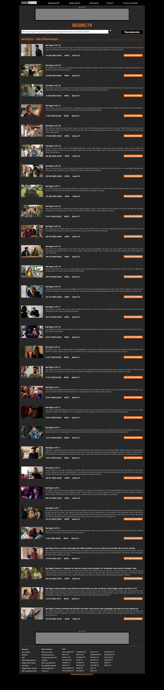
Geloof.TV (66, 665)
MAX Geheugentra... (29, 660)
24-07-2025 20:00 (54, 297)
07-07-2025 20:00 (53, 519)
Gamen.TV (66, 663)
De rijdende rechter (49, 665)
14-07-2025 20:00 (53, 438)
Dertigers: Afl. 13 (53, 266)
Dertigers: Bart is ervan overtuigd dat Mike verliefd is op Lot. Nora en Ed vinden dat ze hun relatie (90, 548)
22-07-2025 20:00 (53, 337)
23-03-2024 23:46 (54, 619)
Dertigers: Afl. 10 (53, 327)
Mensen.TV (80, 665)
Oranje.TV (94, 663)
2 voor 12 (45, 671)
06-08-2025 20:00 (54, 156)
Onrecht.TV (94, 660)
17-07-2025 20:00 (53, 377)
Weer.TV (107, 663)
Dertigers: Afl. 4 (52, 447)
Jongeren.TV (81, 652)
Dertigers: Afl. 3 (52, 467)
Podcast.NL (94, 3)
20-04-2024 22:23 (54, 578)
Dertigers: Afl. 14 (53, 246)
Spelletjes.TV (109, 654)
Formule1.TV (66, 660)
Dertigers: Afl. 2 (52, 488)
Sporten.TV (108, 657)
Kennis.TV (80, 654)
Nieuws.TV (94, 657)
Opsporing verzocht (49, 657)
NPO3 (67, 55)
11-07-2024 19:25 (53, 538)
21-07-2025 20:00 (53, 357)
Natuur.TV (94, 652)
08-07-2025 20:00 (54, 498)
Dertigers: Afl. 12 (52, 286)
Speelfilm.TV (109, 652)
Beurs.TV (65, 654)
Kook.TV (79, 660)
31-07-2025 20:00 (53, 216)
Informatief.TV (68, 671)
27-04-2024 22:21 (53, 558)
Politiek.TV (94, 665)
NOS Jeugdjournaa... (30, 671)
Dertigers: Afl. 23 (53, 65)
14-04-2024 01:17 (53, 598)
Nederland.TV (74, 3)
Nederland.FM (53, 3)
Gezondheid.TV (68, 668)
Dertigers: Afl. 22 (53, 85)
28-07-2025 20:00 (53, 277)
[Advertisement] (82, 14)
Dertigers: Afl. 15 (53, 226)
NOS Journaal (47, 652)
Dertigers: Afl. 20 (53, 125)
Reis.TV (93, 668)
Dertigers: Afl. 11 (52, 307)
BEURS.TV (82, 25)
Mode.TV (79, 668)
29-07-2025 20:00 (53, 256)
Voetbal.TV (108, 660)
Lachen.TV (80, 663)
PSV (23, 657)
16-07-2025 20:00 (53, 397)
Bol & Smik (26, 652)
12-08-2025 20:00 (53, 95)
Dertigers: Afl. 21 (52, 105)
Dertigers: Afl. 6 (52, 407)
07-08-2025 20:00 (54, 136)
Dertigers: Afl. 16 (53, 206)
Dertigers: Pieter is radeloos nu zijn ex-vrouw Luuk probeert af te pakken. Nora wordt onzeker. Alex (90, 568)
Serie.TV (76, 55)
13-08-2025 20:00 (53, 75)
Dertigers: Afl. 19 (53, 146)
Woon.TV (107, 665)
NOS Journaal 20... (49, 663)
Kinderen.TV (80, 657)
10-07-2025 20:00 (53, 458)
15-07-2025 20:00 (53, 417)
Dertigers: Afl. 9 (52, 347)
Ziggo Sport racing (29, 668)
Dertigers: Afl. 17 (52, 186)
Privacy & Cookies (130, 3)
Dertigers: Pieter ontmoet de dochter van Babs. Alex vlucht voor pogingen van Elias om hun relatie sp (91, 608)
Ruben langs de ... (48, 655)
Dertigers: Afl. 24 (53, 45)
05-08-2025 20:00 (54, 176)
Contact (109, 3)
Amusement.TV (68, 652)
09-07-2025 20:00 (54, 478)
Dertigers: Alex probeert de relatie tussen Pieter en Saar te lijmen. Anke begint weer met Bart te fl (91, 588)
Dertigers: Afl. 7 (52, 387)
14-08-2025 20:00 (53, 55)
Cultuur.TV (66, 657)
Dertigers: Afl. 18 (53, 166)
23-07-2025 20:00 (53, 317)
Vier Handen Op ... (48, 668)
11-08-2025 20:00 (53, 116)
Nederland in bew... (29, 663)
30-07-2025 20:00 (54, 236)
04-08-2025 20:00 (54, 196)
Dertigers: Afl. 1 (52, 508)
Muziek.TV (80, 671)
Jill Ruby (25, 665)
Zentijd (24, 655)
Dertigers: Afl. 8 (52, 367)
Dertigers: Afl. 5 (52, 427)
